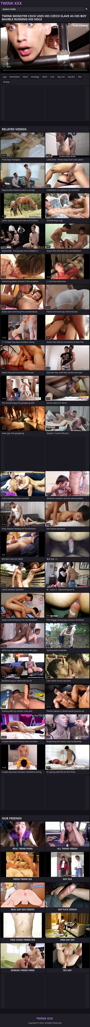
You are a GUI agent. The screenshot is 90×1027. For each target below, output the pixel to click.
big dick (71, 76)
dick (79, 76)
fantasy (6, 82)
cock (52, 76)
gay (4, 76)
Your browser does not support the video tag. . (45, 48)
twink (44, 76)
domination (15, 76)
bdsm (25, 76)
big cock (61, 76)
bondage (35, 76)
